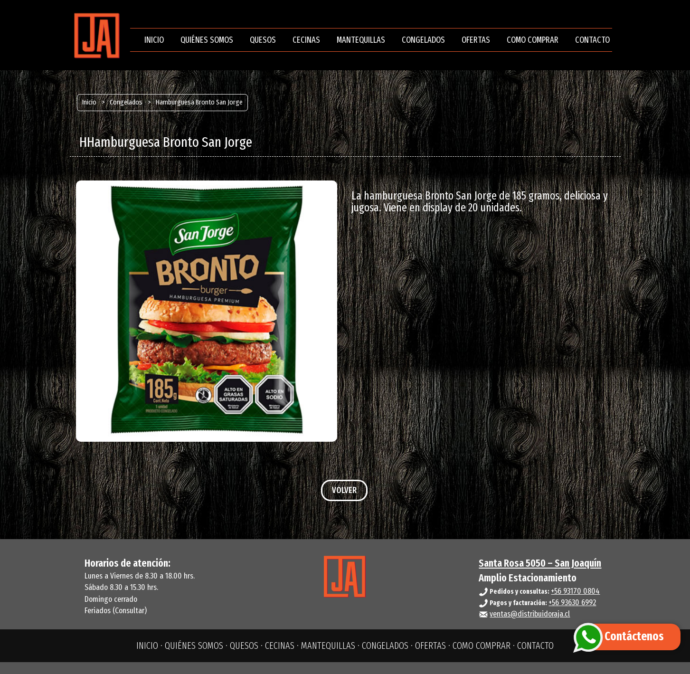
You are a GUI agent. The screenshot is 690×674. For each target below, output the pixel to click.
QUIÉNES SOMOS (206, 40)
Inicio (89, 102)
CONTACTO (592, 40)
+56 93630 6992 (572, 603)
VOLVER (344, 490)
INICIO (154, 40)
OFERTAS (476, 40)
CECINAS (306, 40)
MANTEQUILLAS (361, 40)
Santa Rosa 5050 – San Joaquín (540, 563)
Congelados (126, 102)
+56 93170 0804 (575, 591)
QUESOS (263, 40)
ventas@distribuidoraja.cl (530, 614)
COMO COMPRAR (532, 40)
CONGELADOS (423, 40)
